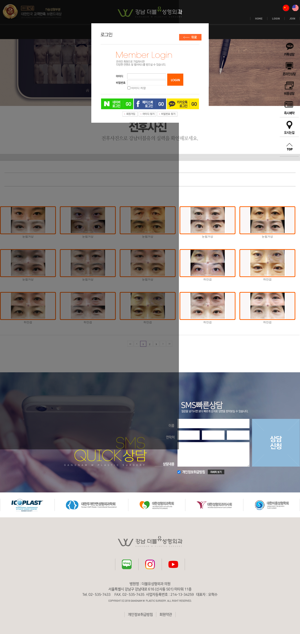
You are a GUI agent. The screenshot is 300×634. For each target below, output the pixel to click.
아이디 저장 (138, 88)
